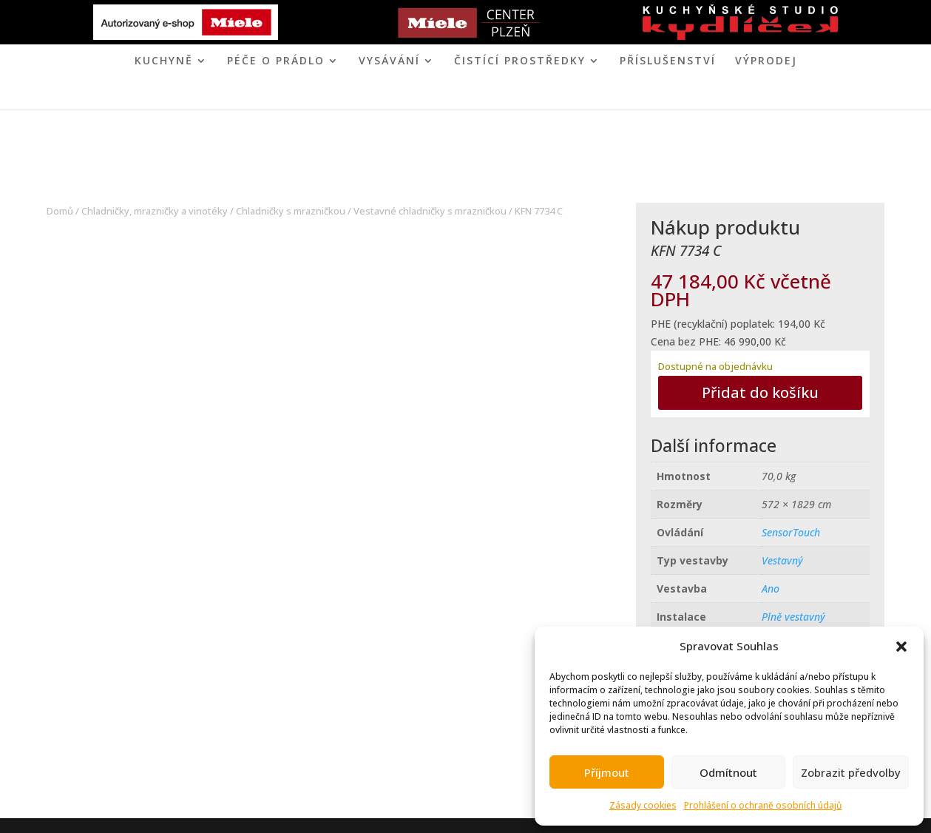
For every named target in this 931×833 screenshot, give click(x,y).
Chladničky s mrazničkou (290, 210)
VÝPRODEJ (766, 61)
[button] (901, 646)
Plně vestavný (793, 617)
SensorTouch (791, 532)
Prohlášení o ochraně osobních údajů (763, 805)
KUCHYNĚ (164, 61)
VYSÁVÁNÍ (389, 61)
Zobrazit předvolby (851, 772)
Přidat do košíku (760, 392)
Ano (770, 588)
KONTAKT (525, 96)
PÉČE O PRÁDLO (276, 61)
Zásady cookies (643, 805)
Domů (60, 210)
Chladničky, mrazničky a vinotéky (154, 210)
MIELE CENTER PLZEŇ (414, 96)
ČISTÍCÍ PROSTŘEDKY (520, 61)
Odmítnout (728, 772)
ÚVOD (328, 96)
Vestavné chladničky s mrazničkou (430, 210)
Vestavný (782, 560)
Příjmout (606, 772)
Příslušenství (668, 61)
